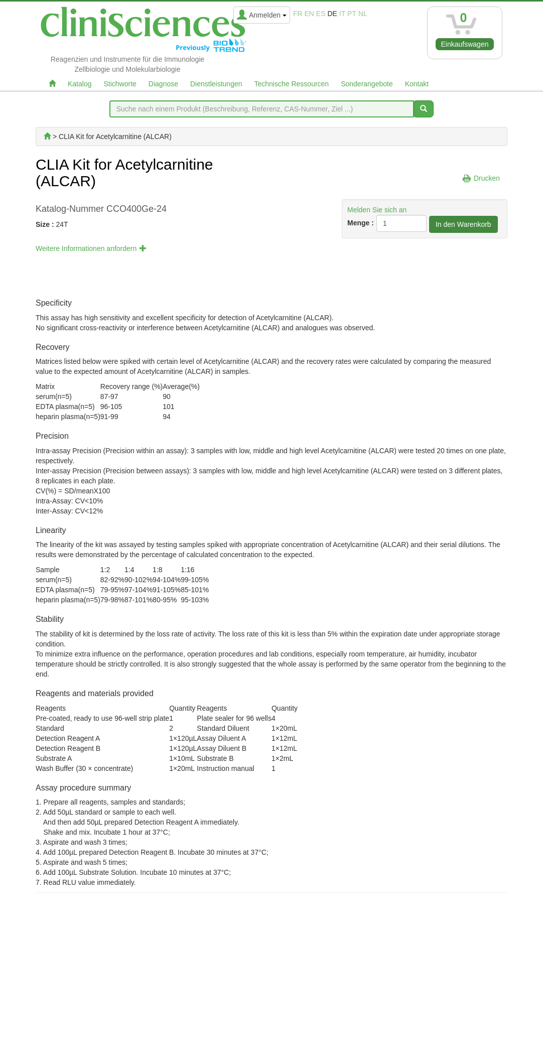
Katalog (79, 84)
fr (298, 14)
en (309, 14)
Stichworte (119, 84)
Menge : (360, 223)
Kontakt (417, 84)
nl (362, 14)
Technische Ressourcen (291, 84)
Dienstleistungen (216, 84)
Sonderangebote (367, 84)
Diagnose (163, 84)
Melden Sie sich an (376, 210)
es (321, 14)
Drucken (487, 178)
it (342, 14)
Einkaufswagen (465, 44)
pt (351, 14)
